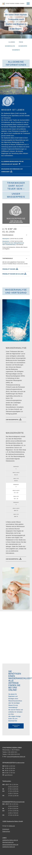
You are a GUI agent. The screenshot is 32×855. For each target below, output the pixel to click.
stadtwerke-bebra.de (8, 847)
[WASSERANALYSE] (10, 46)
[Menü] (27, 3)
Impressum (5, 829)
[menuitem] (27, 3)
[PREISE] (21, 42)
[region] (16, 244)
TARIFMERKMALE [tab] (15, 258)
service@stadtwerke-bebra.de (16, 756)
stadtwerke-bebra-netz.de (10, 840)
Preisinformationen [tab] (15, 235)
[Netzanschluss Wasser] (16, 725)
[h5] (16, 162)
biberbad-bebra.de (8, 842)
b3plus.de (12, 826)
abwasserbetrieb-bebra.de (10, 844)
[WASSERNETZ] (16, 50)
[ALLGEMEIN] (11, 42)
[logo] (13, 3)
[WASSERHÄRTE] (22, 46)
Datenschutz (6, 831)
